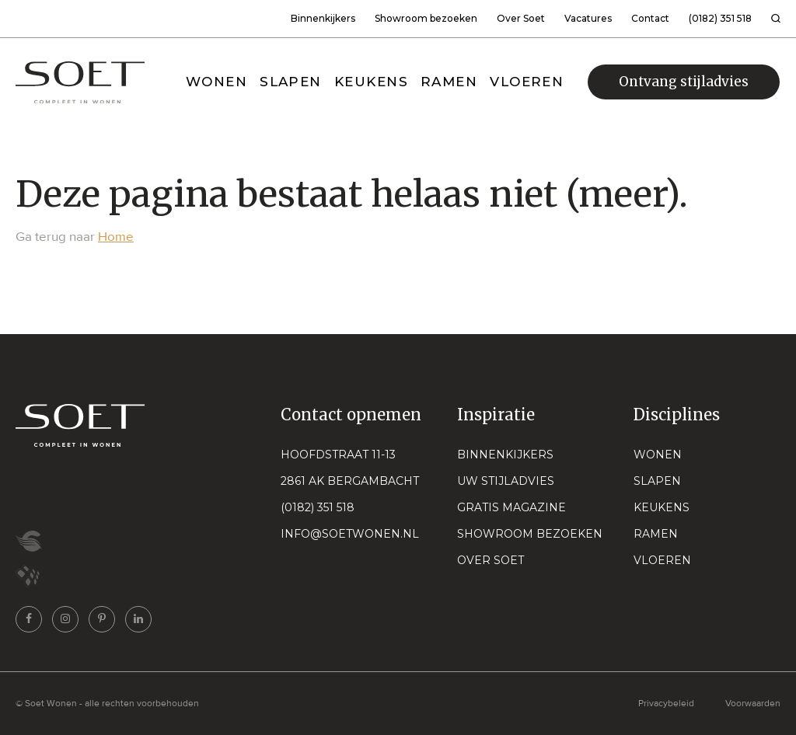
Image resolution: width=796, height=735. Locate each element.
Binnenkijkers (323, 18)
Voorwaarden (752, 703)
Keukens (662, 507)
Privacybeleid (666, 703)
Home (116, 236)
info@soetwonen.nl (350, 533)
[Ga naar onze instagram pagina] (65, 619)
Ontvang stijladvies (684, 81)
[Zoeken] (775, 18)
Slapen (657, 480)
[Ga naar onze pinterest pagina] (102, 619)
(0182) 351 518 (720, 18)
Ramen (656, 533)
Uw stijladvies (505, 480)
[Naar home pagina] (80, 82)
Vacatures (588, 18)
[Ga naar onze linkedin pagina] (138, 619)
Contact (650, 18)
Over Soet (521, 18)
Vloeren (662, 560)
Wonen (658, 454)
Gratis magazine (511, 507)
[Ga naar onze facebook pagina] (29, 619)
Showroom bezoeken (426, 18)
